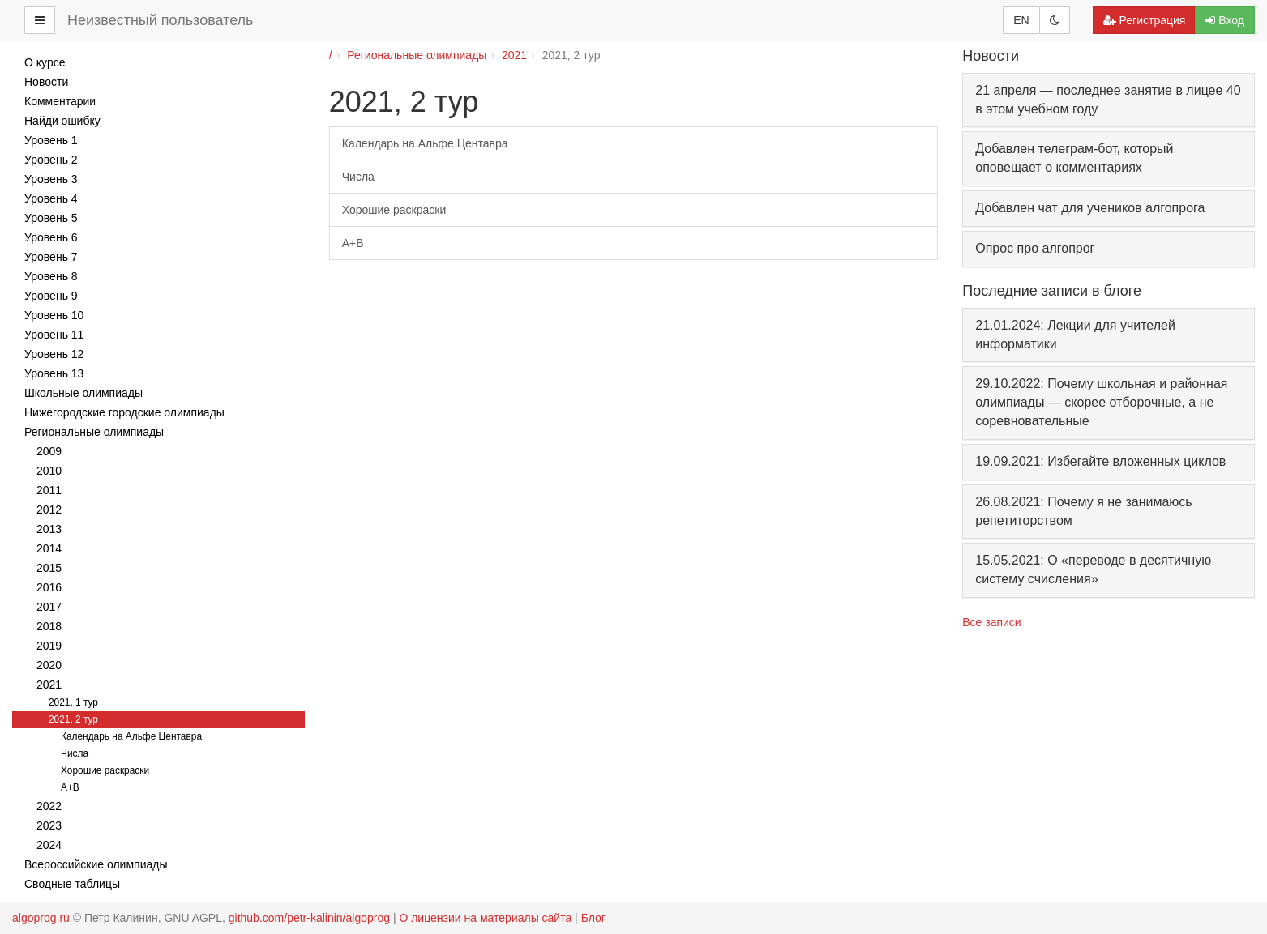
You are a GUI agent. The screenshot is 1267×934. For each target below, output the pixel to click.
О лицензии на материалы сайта (485, 917)
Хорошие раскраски (394, 209)
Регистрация (1144, 20)
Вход (1224, 20)
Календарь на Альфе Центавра (425, 143)
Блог (593, 917)
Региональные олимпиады (416, 55)
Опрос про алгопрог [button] (1034, 248)
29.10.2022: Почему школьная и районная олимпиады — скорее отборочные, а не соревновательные (1101, 402)
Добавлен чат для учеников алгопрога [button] (1090, 208)
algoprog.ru (41, 917)
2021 (514, 55)
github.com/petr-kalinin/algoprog (309, 917)
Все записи (991, 622)
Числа (358, 176)
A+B (353, 243)
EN (1021, 20)
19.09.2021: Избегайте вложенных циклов (1100, 461)
